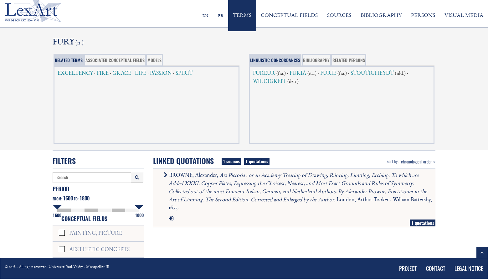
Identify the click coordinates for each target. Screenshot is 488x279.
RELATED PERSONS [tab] (348, 60)
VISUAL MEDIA (463, 15)
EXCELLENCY (75, 73)
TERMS (242, 15)
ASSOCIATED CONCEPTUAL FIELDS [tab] (115, 60)
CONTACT (435, 268)
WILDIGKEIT (269, 82)
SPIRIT (184, 73)
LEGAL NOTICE (469, 268)
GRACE (121, 73)
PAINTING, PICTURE (95, 233)
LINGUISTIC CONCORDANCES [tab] (275, 60)
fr (220, 15)
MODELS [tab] (154, 60)
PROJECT (408, 268)
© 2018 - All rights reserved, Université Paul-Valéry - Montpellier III (57, 267)
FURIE (328, 73)
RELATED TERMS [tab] (69, 60)
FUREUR (264, 73)
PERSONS (423, 15)
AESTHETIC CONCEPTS (99, 250)
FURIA (298, 73)
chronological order (418, 162)
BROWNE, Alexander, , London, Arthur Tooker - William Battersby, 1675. (299, 192)
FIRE (103, 73)
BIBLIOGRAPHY (381, 15)
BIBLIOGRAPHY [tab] (316, 60)
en (205, 15)
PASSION (161, 73)
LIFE (140, 73)
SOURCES (339, 15)
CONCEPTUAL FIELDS (289, 15)
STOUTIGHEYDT (372, 73)
